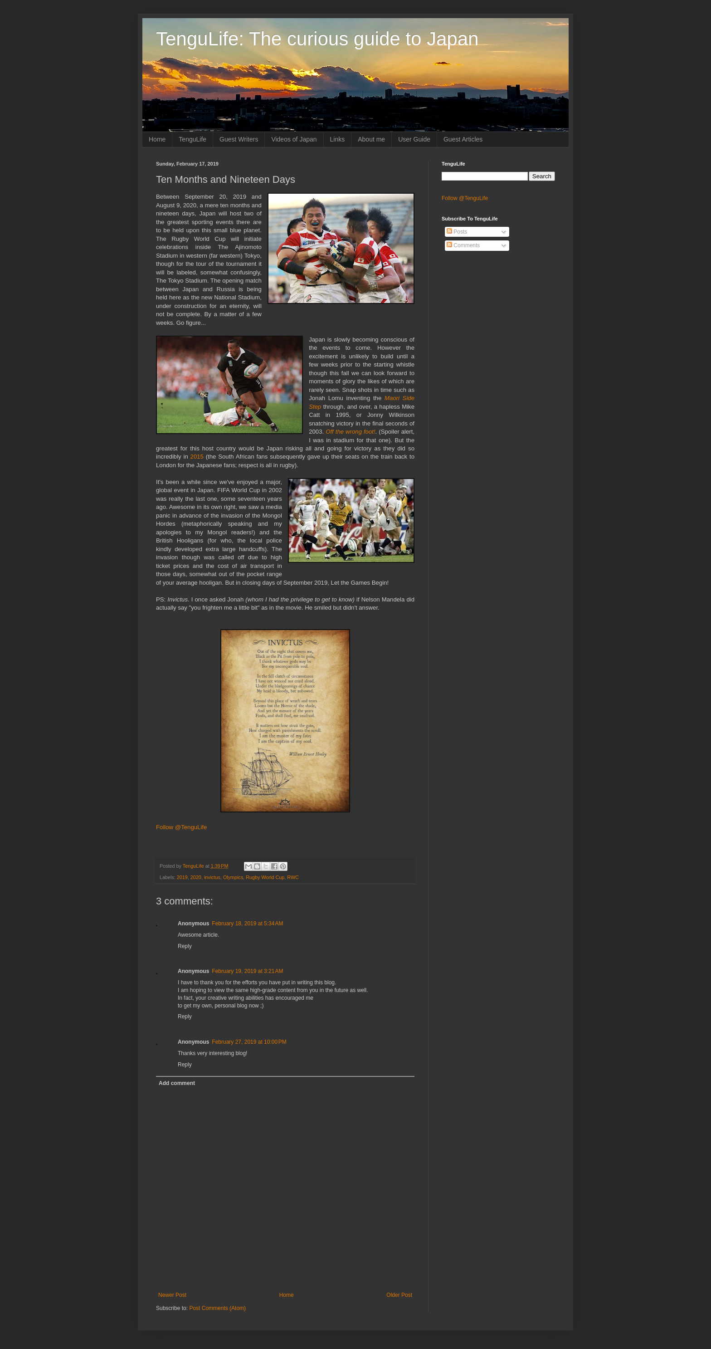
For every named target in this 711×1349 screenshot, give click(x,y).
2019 (182, 877)
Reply (185, 946)
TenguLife (192, 139)
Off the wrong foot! (350, 431)
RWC (293, 877)
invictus (212, 877)
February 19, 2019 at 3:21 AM (247, 971)
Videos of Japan (294, 139)
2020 (195, 877)
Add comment (177, 1083)
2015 (197, 456)
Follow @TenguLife (181, 827)
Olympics (233, 877)
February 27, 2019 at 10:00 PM (249, 1042)
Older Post (399, 1295)
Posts (457, 232)
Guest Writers (238, 139)
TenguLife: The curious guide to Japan (317, 38)
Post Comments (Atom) (217, 1308)
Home (157, 139)
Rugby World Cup (265, 877)
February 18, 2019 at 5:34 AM (247, 923)
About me (371, 139)
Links (337, 139)
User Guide (414, 139)
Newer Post (172, 1295)
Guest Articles (462, 139)
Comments (463, 245)
